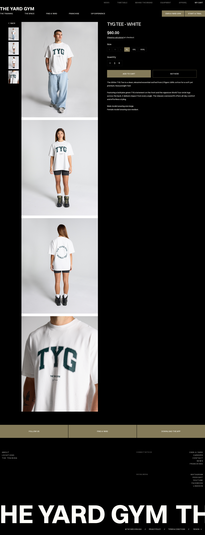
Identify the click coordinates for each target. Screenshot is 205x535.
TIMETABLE (122, 2)
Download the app (170, 431)
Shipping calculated (115, 37)
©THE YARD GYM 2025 (133, 529)
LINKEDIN (198, 486)
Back (11, 23)
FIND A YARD (51, 13)
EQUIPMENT (165, 2)
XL (127, 49)
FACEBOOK (197, 483)
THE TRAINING (6, 13)
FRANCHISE (74, 13)
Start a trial (195, 13)
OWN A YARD (196, 452)
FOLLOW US (34, 431)
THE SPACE (29, 13)
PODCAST (198, 477)
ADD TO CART (129, 74)
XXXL (142, 49)
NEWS (106, 2)
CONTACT (198, 458)
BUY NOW (174, 74)
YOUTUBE (198, 480)
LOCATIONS (8, 455)
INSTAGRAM (196, 474)
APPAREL (183, 2)
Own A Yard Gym (173, 13)
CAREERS (198, 455)
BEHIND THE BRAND (144, 2)
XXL (134, 49)
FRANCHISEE (196, 464)
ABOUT (5, 452)
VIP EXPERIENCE (98, 13)
